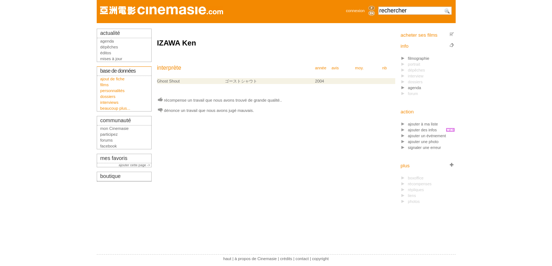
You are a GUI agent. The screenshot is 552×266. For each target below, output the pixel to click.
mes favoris (113, 158)
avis (335, 68)
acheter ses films (419, 35)
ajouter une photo (423, 141)
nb (384, 68)
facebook (108, 146)
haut (227, 258)
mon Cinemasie (114, 128)
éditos (105, 53)
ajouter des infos (422, 130)
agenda (414, 87)
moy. (359, 68)
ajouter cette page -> (135, 165)
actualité (110, 33)
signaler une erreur (424, 147)
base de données (118, 71)
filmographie (419, 58)
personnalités (112, 90)
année (320, 68)
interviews (109, 102)
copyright (320, 258)
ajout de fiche (112, 79)
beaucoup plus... (115, 108)
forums (106, 140)
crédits (286, 258)
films (104, 85)
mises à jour (111, 59)
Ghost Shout (168, 81)
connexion (355, 10)
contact (302, 258)
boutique (110, 176)
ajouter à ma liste (423, 124)
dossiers (108, 96)
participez (109, 134)
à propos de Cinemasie (256, 258)
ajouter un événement (427, 136)
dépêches (109, 47)
